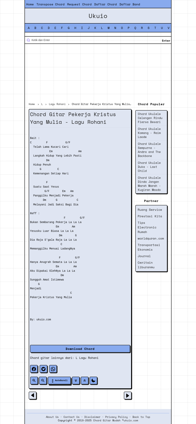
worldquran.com (151, 238)
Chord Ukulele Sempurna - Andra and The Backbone (149, 150)
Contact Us (72, 417)
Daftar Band (129, 4)
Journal (144, 256)
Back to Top (141, 417)
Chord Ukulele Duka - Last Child (149, 167)
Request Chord (79, 4)
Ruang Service (150, 209)
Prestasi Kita (150, 216)
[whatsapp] (53, 369)
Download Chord (80, 348)
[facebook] (34, 369)
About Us (52, 417)
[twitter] (43, 369)
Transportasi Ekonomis (149, 247)
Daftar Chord (105, 4)
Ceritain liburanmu (146, 264)
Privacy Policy (116, 417)
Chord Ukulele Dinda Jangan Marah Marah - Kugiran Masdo (149, 184)
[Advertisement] (98, 73)
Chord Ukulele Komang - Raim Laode (149, 133)
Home (30, 4)
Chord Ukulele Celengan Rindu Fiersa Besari (150, 118)
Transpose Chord (50, 4)
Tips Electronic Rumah (147, 227)
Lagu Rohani (89, 358)
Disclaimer (92, 417)
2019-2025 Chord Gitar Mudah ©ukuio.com (107, 420)
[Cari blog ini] (98, 40)
